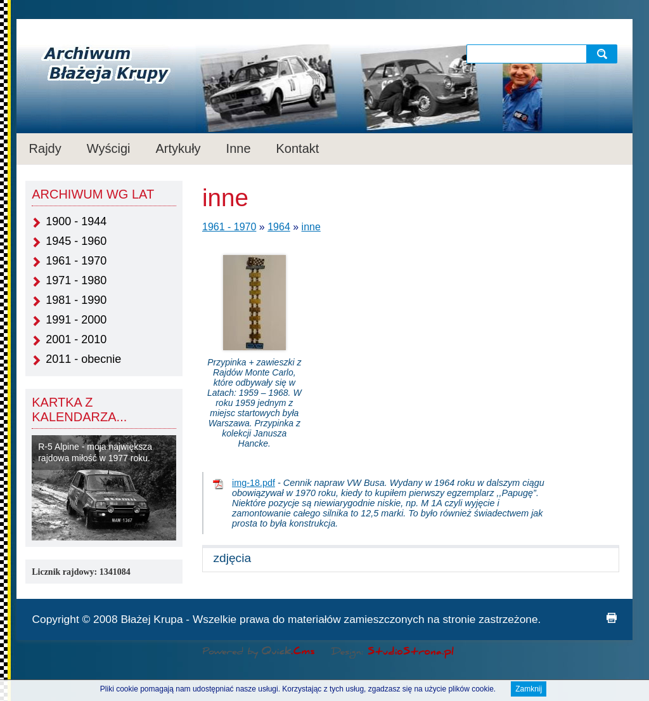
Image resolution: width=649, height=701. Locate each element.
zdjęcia (232, 558)
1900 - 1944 (76, 221)
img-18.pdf (253, 483)
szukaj (604, 53)
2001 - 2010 (76, 339)
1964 (278, 226)
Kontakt (297, 148)
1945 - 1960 (76, 241)
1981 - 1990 (76, 300)
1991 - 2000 (76, 319)
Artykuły (177, 148)
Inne (238, 148)
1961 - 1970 (76, 260)
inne (311, 226)
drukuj (612, 618)
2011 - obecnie (83, 359)
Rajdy (45, 148)
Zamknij (528, 690)
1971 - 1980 (76, 280)
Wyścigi (109, 148)
